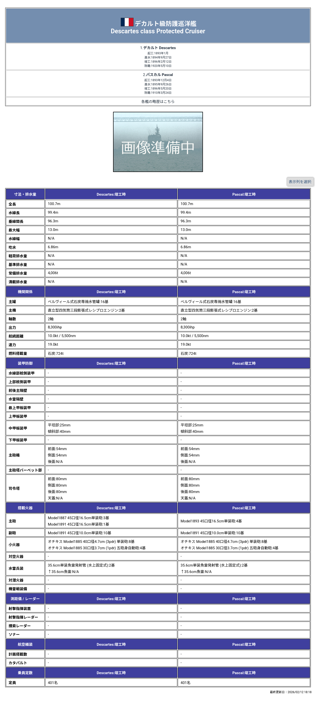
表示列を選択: (300, 182)
